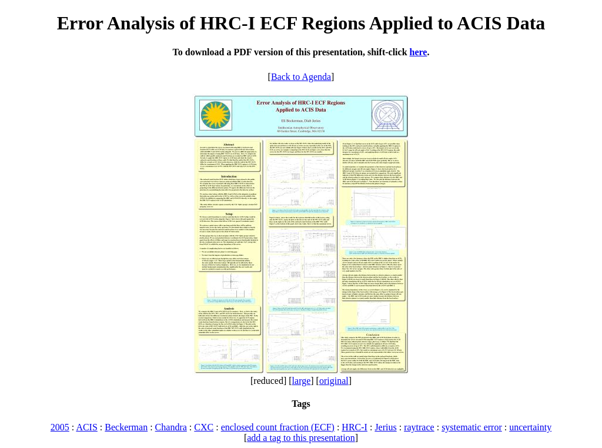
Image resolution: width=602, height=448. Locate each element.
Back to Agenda (301, 77)
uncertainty (530, 427)
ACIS (86, 427)
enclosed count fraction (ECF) (278, 427)
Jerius (385, 427)
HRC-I (354, 427)
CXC (203, 427)
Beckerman (126, 427)
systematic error (472, 427)
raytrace (419, 427)
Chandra (171, 427)
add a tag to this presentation (301, 438)
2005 (60, 427)
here (418, 52)
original (334, 381)
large (301, 381)
